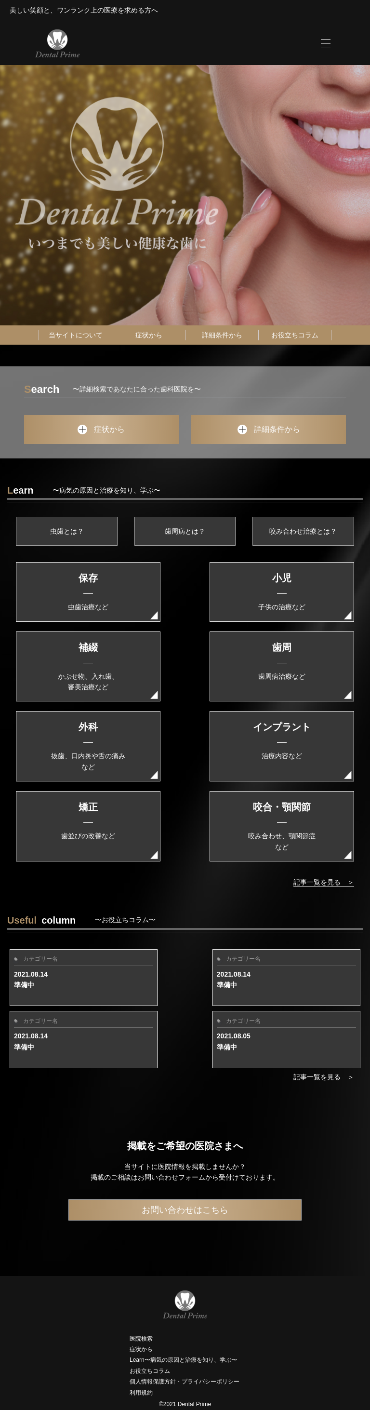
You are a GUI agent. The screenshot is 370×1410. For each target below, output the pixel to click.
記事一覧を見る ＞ (323, 882)
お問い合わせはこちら (185, 1210)
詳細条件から (222, 335)
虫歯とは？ (67, 531)
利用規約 (141, 1392)
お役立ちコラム (294, 335)
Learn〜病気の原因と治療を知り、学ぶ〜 (183, 1359)
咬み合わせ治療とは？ (303, 531)
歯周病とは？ (185, 531)
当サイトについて (76, 335)
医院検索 (141, 1338)
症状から (148, 335)
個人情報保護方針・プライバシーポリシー (184, 1381)
